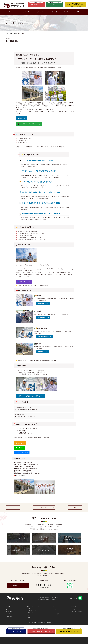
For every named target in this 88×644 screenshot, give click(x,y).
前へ (13, 507)
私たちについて (9, 609)
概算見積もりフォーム (77, 611)
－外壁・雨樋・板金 (32, 611)
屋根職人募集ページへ (43, 317)
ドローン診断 (9, 616)
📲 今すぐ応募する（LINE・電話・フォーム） (29, 124)
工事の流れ (65, 12)
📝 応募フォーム (20, 443)
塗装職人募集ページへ (43, 303)
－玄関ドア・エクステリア (33, 617)
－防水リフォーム (31, 615)
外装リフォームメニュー (33, 606)
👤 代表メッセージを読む (24, 281)
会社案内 (74, 606)
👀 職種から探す (22, 118)
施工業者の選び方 (27, 12)
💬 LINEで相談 (19, 448)
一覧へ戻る (44, 507)
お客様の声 (55, 609)
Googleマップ (72, 598)
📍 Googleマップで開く (20, 475)
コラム (54, 611)
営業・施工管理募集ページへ (45, 336)
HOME (7, 33)
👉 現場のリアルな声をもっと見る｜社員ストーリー (30, 396)
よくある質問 (55, 614)
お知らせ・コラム (13, 33)
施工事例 (54, 606)
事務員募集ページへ (43, 351)
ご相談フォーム (17, 586)
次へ (75, 507)
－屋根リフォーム (31, 608)
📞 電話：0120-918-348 (22, 452)
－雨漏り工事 (30, 613)
